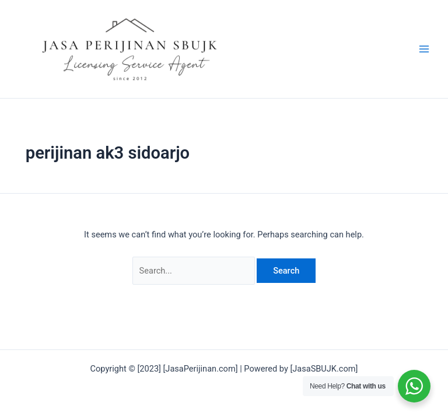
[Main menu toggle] (424, 49)
